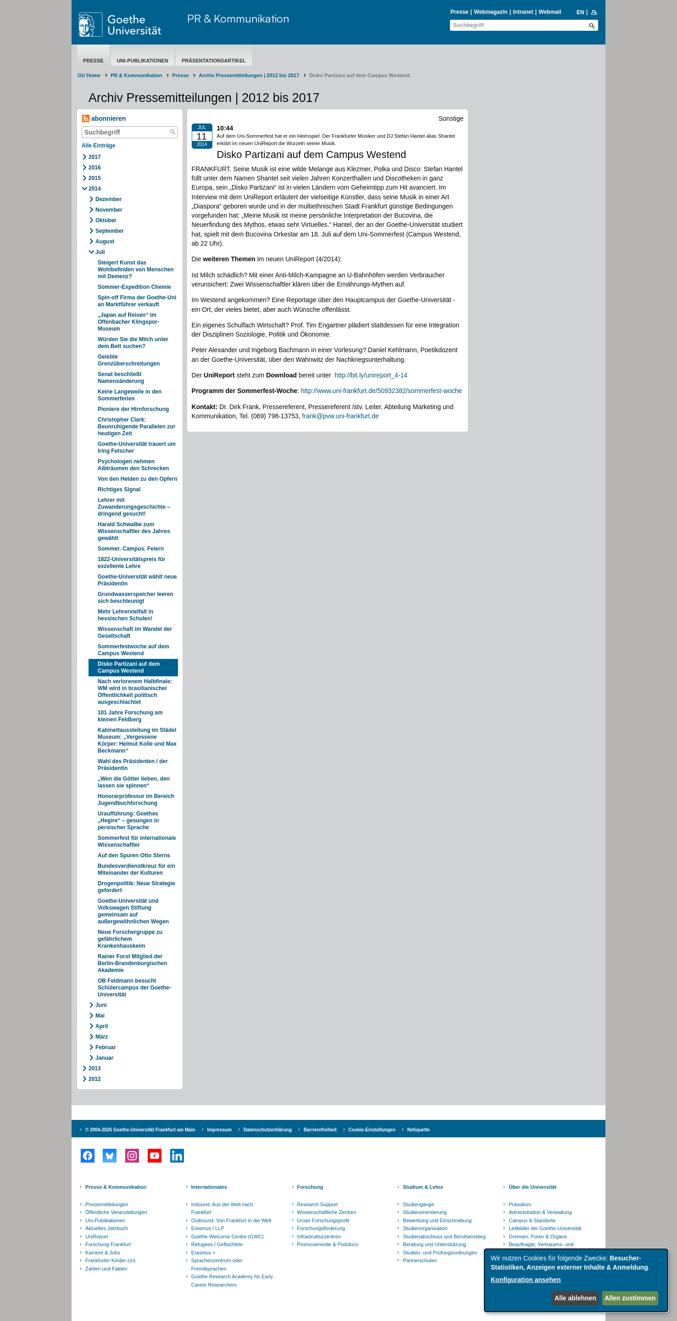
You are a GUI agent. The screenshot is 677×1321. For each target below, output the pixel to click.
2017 (95, 157)
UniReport (96, 1236)
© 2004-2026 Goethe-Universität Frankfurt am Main (140, 1129)
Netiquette (418, 1129)
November (108, 210)
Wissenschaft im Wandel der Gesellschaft (135, 632)
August (104, 241)
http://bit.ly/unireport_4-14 (371, 375)
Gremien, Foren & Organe (538, 1236)
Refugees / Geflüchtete (217, 1244)
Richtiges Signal (119, 489)
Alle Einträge (98, 145)
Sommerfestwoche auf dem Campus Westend (133, 650)
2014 (95, 189)
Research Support (317, 1204)
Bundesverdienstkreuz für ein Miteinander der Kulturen (136, 869)
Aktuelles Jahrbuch (106, 1228)
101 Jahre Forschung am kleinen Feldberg (130, 716)
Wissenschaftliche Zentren (326, 1212)
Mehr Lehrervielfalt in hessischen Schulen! (125, 615)
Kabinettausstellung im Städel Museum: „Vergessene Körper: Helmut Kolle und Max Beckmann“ (137, 740)
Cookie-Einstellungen (372, 1129)
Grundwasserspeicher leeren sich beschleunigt (135, 597)
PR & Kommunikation (238, 18)
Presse (459, 12)
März (101, 1037)
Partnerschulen (420, 1260)
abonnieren (104, 119)
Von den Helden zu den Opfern (138, 479)
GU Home (89, 75)
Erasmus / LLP (207, 1228)
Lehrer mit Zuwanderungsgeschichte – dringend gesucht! (134, 507)
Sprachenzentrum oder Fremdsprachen (217, 1264)
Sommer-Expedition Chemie (134, 287)
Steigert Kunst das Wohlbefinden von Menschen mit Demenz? (136, 269)
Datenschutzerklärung (268, 1129)
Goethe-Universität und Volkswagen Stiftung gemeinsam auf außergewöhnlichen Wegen (133, 911)
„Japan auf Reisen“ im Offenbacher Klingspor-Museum (128, 322)
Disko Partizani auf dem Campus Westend (129, 667)
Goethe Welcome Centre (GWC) (227, 1236)
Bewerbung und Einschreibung (437, 1220)
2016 (95, 167)
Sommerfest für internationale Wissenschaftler (137, 841)
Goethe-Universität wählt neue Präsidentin (137, 580)
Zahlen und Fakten (106, 1268)
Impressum (219, 1129)
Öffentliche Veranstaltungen (116, 1212)
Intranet (523, 12)
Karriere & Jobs (102, 1252)
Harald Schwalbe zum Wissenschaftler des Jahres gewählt (134, 531)
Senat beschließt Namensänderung (121, 377)
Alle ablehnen (575, 1298)
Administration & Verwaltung (540, 1212)
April (101, 1026)
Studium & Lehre (423, 1187)
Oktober (106, 220)
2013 (95, 1068)
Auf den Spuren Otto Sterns (134, 855)
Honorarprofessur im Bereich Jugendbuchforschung (136, 799)
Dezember (108, 199)
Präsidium (520, 1204)
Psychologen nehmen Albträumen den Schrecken (133, 465)
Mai (100, 1015)
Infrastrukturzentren (319, 1236)
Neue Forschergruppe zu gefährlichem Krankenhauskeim (130, 939)
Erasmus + (203, 1252)
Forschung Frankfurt (108, 1244)
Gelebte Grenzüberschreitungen (129, 360)
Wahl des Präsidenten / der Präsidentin (133, 764)
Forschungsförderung (321, 1228)
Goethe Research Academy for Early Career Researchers (232, 1280)
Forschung (310, 1187)
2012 (95, 1079)
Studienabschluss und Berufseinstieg (444, 1236)
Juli (100, 252)
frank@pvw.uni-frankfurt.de (340, 416)
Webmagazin (490, 12)
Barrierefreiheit (320, 1129)
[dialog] (576, 1280)
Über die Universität (532, 1187)
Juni (101, 1005)
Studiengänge (418, 1204)
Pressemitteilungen (106, 1204)
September (109, 231)
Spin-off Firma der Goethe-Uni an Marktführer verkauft (137, 301)
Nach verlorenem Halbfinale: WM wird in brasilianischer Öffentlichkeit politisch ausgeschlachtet (135, 691)
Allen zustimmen (630, 1298)
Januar (104, 1058)
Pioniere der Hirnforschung (133, 409)
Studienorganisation (425, 1228)
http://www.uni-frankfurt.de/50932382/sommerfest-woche (381, 390)
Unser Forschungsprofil (323, 1220)
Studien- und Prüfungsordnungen (440, 1252)
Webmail (550, 12)
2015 (95, 178)
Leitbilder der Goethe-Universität (545, 1228)
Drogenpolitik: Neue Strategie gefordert (136, 887)
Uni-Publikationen (142, 60)
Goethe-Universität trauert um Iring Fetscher (137, 447)
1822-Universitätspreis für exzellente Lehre (131, 562)
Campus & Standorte (532, 1220)
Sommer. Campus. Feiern (131, 548)
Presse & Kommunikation (115, 1187)
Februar (105, 1047)
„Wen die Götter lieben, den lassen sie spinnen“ (134, 782)
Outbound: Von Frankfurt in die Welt (231, 1220)
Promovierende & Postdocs (327, 1244)
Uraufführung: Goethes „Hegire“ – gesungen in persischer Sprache (128, 820)
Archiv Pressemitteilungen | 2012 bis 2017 (249, 75)
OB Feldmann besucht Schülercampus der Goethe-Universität (134, 988)
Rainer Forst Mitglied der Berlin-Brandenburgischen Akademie (132, 963)
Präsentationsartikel (214, 60)
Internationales (209, 1187)
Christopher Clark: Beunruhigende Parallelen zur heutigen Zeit (136, 426)
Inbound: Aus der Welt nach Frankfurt (222, 1208)
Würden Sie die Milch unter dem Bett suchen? (133, 342)
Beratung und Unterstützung (434, 1244)
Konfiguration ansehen (525, 1279)
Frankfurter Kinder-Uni (110, 1260)
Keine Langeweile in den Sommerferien (129, 395)
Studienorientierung (424, 1212)
